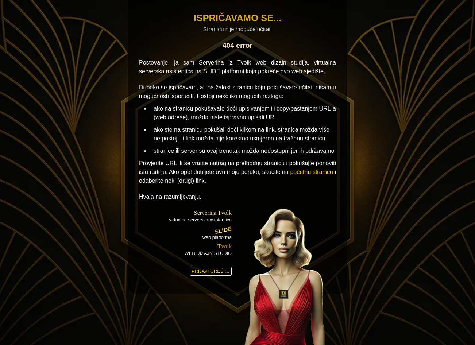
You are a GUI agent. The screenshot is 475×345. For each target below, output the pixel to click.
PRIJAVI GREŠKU (211, 271)
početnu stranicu (311, 172)
